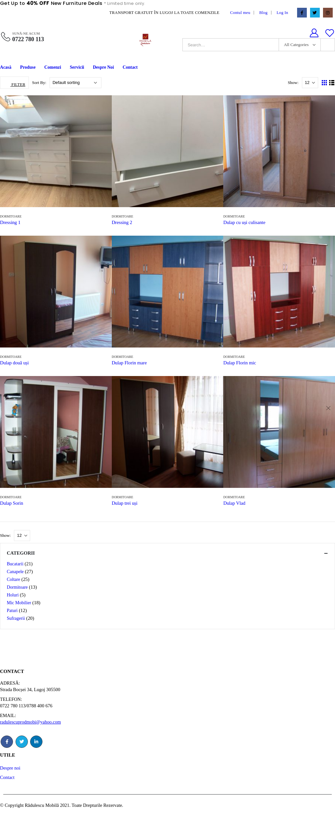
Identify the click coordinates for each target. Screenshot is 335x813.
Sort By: (39, 82)
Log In (282, 12)
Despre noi (10, 768)
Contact (129, 67)
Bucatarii (15, 563)
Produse (28, 67)
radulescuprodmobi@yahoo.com (30, 722)
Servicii (77, 67)
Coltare (13, 579)
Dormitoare (10, 216)
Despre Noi (103, 67)
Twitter (22, 742)
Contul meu (240, 12)
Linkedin (36, 742)
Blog (263, 12)
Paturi (12, 610)
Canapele (15, 571)
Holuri (13, 595)
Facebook (7, 742)
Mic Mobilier (19, 602)
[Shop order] (75, 82)
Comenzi (52, 67)
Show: (293, 82)
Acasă (5, 67)
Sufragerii (16, 618)
